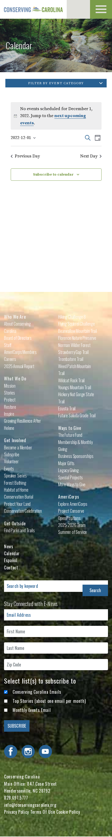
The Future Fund (70, 435)
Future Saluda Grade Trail (77, 415)
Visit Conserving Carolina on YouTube (45, 751)
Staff (8, 345)
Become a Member (18, 447)
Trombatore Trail (70, 359)
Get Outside (15, 523)
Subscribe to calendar (53, 174)
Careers (10, 359)
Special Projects (70, 477)
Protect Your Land (17, 504)
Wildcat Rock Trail (71, 380)
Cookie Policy (68, 812)
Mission (10, 386)
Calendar (12, 553)
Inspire (9, 414)
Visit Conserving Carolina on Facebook (10, 751)
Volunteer (11, 461)
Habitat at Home (16, 490)
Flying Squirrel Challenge (76, 324)
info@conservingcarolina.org (30, 805)
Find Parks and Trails (19, 530)
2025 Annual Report (19, 366)
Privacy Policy (16, 812)
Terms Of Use (42, 812)
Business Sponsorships (76, 456)
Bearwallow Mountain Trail (77, 331)
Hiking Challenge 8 (72, 317)
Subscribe (11, 454)
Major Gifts (66, 463)
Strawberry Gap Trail (73, 352)
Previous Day (25, 156)
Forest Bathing (15, 483)
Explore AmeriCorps (72, 504)
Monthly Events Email (32, 710)
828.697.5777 (16, 797)
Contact (11, 567)
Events (9, 468)
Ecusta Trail (67, 408)
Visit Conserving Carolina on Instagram (28, 751)
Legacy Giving (68, 470)
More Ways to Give (71, 484)
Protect (10, 399)
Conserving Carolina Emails (37, 692)
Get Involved (15, 440)
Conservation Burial (18, 496)
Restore (10, 407)
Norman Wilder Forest (74, 345)
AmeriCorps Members (20, 352)
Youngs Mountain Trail (74, 387)
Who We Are (15, 317)
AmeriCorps (68, 496)
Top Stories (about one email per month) (49, 701)
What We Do (15, 378)
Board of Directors (18, 338)
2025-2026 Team (71, 525)
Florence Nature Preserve (77, 338)
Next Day (91, 156)
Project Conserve (71, 511)
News (8, 546)
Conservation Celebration (23, 511)
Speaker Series (15, 475)
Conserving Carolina (33, 9)
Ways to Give (69, 428)
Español (10, 560)
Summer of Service (72, 532)
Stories (9, 392)
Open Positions (69, 518)
